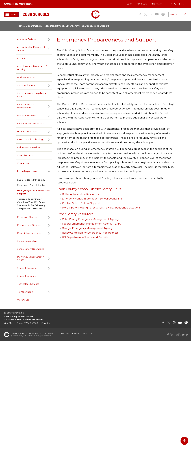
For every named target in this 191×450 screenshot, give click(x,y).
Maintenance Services (28, 147)
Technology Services (28, 284)
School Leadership (27, 241)
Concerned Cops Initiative (31, 185)
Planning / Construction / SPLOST (30, 258)
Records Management (29, 233)
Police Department (27, 171)
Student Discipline (27, 268)
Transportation (25, 292)
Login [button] (129, 4)
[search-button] (185, 14)
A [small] (168, 4)
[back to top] (184, 441)
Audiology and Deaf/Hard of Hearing (32, 68)
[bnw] (180, 4)
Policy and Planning (27, 217)
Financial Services (26, 115)
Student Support (26, 276)
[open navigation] (11, 14)
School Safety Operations (30, 249)
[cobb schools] (36, 14)
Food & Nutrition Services (30, 123)
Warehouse (23, 300)
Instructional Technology (30, 139)
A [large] (175, 3)
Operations (23, 163)
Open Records (24, 155)
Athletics (21, 58)
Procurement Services (29, 225)
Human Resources (27, 131)
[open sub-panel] (49, 39)
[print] (184, 4)
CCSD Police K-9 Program (31, 180)
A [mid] (171, 4)
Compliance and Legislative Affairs (31, 95)
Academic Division (26, 39)
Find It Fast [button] (156, 4)
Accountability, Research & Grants (31, 49)
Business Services (26, 77)
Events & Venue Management (25, 106)
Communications (26, 85)
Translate (142, 4)
